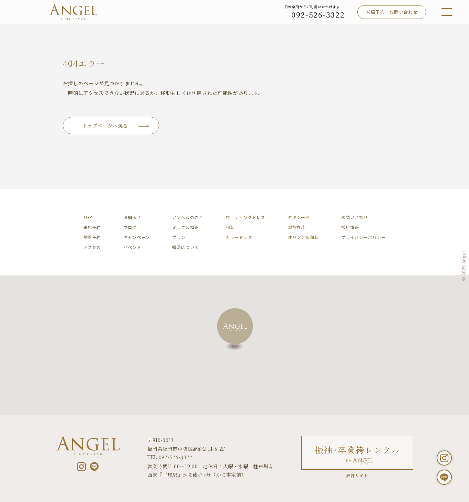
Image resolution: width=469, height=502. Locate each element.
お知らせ (133, 217)
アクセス (92, 247)
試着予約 (92, 237)
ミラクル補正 (185, 227)
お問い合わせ (354, 217)
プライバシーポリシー (363, 237)
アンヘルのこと (187, 217)
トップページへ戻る (105, 125)
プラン (179, 237)
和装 (230, 227)
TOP (88, 217)
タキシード (299, 217)
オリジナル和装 (303, 237)
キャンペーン (137, 237)
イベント (133, 247)
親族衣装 (297, 227)
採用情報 (350, 227)
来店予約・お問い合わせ (391, 12)
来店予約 (92, 227)
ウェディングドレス (245, 217)
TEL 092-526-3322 (169, 457)
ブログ (130, 227)
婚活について (185, 247)
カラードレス (239, 237)
